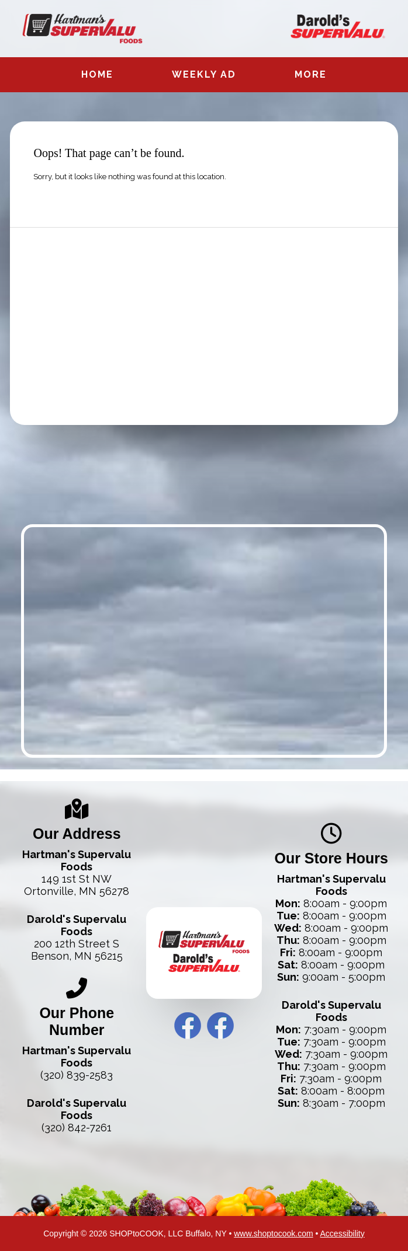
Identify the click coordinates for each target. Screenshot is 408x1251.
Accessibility (342, 1233)
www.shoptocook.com (273, 1233)
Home (97, 74)
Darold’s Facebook (220, 1025)
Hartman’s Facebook (187, 1025)
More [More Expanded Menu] (311, 74)
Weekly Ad (204, 74)
